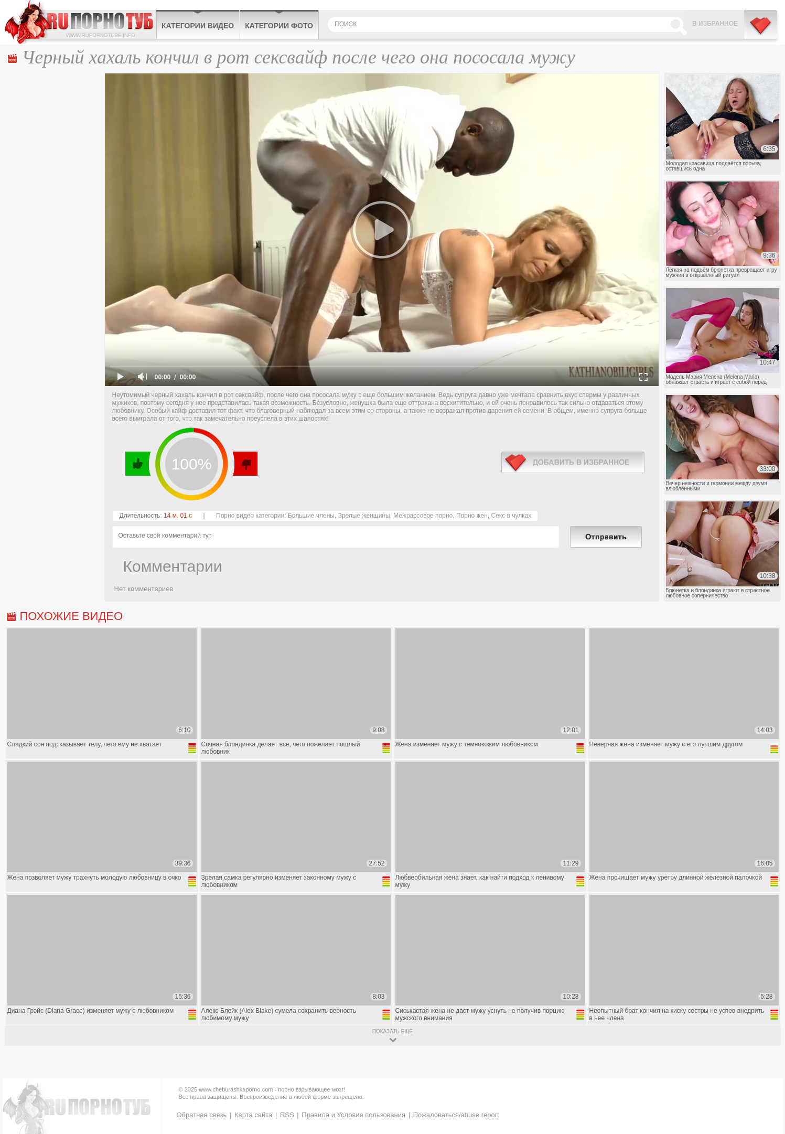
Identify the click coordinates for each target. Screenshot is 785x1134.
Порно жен (472, 515)
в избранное (572, 462)
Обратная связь (202, 1115)
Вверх (765, 1064)
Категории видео (198, 26)
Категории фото (279, 26)
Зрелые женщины (364, 515)
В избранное (715, 23)
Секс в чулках (511, 515)
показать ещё (392, 1031)
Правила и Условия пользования (353, 1115)
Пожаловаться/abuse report (456, 1115)
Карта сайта (253, 1115)
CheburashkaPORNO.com (80, 22)
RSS (287, 1115)
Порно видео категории (250, 515)
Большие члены (311, 515)
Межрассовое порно (423, 515)
